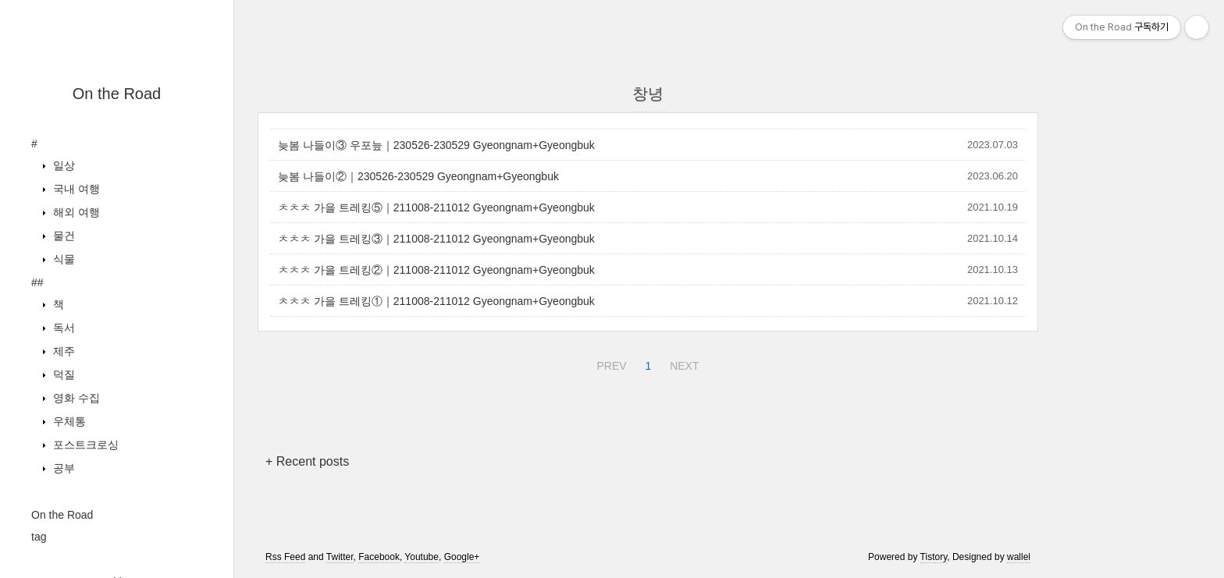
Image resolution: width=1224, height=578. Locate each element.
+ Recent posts (307, 461)
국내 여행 (75, 189)
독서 (62, 327)
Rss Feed (285, 556)
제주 (62, 351)
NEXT (682, 363)
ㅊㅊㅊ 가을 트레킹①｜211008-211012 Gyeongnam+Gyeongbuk (436, 301)
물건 (62, 235)
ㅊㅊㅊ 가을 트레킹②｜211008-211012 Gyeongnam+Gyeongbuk (436, 270)
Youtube (421, 556)
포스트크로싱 (84, 444)
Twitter (340, 556)
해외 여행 (75, 212)
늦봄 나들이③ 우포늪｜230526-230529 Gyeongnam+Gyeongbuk (436, 145)
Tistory (934, 556)
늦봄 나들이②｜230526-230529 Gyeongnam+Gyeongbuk (418, 176)
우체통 (68, 421)
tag (38, 536)
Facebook (379, 556)
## (37, 282)
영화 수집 (75, 398)
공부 (62, 468)
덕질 (62, 374)
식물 (62, 259)
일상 (62, 165)
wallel (1018, 556)
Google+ (462, 556)
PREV (609, 363)
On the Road (117, 93)
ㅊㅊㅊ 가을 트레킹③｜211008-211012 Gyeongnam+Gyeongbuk (436, 238)
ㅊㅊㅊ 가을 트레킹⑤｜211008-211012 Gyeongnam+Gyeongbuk (436, 207)
